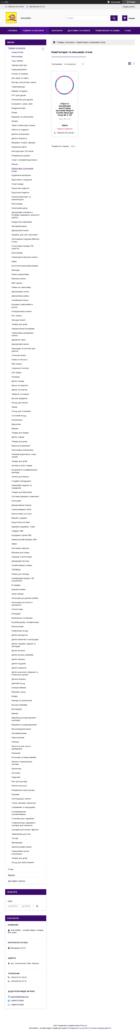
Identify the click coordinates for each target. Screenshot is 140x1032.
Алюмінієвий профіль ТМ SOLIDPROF (23, 579)
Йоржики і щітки (19, 692)
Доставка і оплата (16, 881)
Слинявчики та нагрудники (23, 807)
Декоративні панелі (20, 344)
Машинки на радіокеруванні (24, 725)
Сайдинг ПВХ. (18, 531)
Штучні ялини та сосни (21, 514)
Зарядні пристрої (19, 65)
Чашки (14, 407)
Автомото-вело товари (22, 465)
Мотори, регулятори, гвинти (24, 82)
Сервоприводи (18, 87)
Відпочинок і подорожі (22, 180)
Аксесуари (16, 501)
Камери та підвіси (19, 91)
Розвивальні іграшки (21, 156)
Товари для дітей (19, 461)
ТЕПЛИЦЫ (16, 570)
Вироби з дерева (19, 518)
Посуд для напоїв (20, 403)
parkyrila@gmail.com (20, 997)
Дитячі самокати (19, 668)
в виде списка (133, 64)
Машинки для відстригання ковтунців (24, 719)
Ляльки (15, 164)
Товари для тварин (20, 433)
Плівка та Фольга (19, 360)
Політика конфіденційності (100, 1028)
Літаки (14, 112)
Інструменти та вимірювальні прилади (24, 471)
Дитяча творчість (19, 138)
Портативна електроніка (22, 450)
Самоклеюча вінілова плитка (25, 257)
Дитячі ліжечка (18, 659)
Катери (15, 121)
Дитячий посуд (18, 683)
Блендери (16, 614)
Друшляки (16, 424)
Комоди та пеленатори (22, 700)
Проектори (16, 769)
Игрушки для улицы (20, 552)
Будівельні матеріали (21, 175)
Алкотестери (17, 609)
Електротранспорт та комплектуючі (21, 198)
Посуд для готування (21, 411)
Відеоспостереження (21, 446)
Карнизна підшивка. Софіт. (24, 527)
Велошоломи (17, 626)
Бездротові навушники (22, 222)
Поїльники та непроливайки (24, 757)
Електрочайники (19, 688)
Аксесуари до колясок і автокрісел (22, 603)
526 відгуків (115, 2)
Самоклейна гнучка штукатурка (20, 852)
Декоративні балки (20, 230)
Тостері (15, 838)
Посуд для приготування (23, 862)
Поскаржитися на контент (78, 1028)
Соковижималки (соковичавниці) (19, 813)
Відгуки (11, 875)
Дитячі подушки (19, 663)
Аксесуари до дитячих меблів (25, 598)
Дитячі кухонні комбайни (22, 655)
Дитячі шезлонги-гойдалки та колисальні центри (25, 673)
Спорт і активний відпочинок (24, 160)
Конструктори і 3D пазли (22, 151)
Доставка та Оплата (79, 31)
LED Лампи (16, 373)
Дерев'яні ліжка (18, 340)
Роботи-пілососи (19, 786)
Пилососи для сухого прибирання (21, 747)
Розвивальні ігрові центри (23, 790)
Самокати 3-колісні (20, 368)
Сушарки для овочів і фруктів (25, 830)
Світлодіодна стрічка (21, 799)
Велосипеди (17, 56)
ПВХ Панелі (17, 364)
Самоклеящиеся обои (21, 509)
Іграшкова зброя (19, 147)
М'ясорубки (17, 709)
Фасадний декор (19, 226)
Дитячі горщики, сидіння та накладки (24, 645)
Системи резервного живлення (25, 496)
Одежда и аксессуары (22, 557)
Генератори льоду (20, 631)
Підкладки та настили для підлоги (23, 349)
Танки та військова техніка (23, 125)
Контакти (57, 31)
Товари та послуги (33, 31)
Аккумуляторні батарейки (23, 329)
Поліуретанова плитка (22, 311)
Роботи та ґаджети (20, 130)
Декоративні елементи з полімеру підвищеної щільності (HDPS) (25, 215)
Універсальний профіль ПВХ (24, 539)
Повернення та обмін (107, 31)
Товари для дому (19, 324)
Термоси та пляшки (20, 394)
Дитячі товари (18, 381)
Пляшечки (16, 753)
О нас (128, 31)
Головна (12, 31)
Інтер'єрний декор (20, 208)
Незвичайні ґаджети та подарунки (22, 486)
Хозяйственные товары (22, 565)
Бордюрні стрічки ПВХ (22, 535)
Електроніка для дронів (22, 100)
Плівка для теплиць (20, 574)
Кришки (15, 428)
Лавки (14, 544)
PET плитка (17, 316)
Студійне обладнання (21, 481)
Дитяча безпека (19, 679)
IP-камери (16, 585)
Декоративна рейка (20, 296)
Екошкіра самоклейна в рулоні (22, 305)
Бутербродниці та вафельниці (25, 622)
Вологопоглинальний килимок (25, 266)
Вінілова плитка (19, 279)
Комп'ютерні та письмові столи (22, 169)
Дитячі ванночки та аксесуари (25, 639)
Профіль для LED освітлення (25, 235)
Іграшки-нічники (18, 589)
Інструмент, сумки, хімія (22, 104)
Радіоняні (16, 777)
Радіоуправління (19, 69)
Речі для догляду (19, 781)
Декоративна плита (20, 292)
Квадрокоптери (18, 108)
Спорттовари (17, 184)
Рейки (14, 261)
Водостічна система (21, 522)
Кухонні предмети (19, 398)
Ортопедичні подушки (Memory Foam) (25, 240)
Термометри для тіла (21, 834)
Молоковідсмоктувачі (21, 729)
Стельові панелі (19, 355)
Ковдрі (15, 696)
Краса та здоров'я (20, 385)
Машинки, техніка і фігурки (23, 143)
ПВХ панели (17, 283)
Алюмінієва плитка (20, 300)
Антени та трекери (20, 74)
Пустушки (16, 773)
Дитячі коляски (18, 651)
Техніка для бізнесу (20, 477)
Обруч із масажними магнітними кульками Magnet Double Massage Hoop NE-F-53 (65, 109)
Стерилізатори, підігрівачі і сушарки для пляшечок (24, 824)
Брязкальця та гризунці (22, 618)
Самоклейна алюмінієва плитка (22, 334)
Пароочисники (18, 737)
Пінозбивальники (19, 733)
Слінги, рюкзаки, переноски (24, 803)
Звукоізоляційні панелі (22, 847)
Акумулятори (17, 52)
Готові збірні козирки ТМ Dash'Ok (22, 247)
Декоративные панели (21, 505)
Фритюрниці (17, 843)
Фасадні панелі (18, 320)
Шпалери (16, 270)
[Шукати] (114, 18)
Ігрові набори (18, 594)
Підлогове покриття (20, 188)
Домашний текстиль (20, 561)
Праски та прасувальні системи (22, 763)
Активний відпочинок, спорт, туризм (24, 455)
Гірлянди (16, 377)
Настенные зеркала (20, 548)
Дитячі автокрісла (20, 635)
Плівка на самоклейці (21, 287)
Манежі (15, 713)
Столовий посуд (19, 416)
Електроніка (17, 420)
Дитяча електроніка (20, 134)
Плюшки (15, 742)
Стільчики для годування (23, 818)
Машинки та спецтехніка (22, 117)
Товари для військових (22, 492)
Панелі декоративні (20, 274)
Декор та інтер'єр (19, 390)
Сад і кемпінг (17, 61)
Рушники (15, 794)
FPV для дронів (19, 95)
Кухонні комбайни (19, 705)
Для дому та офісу (20, 78)
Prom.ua (83, 1026)
